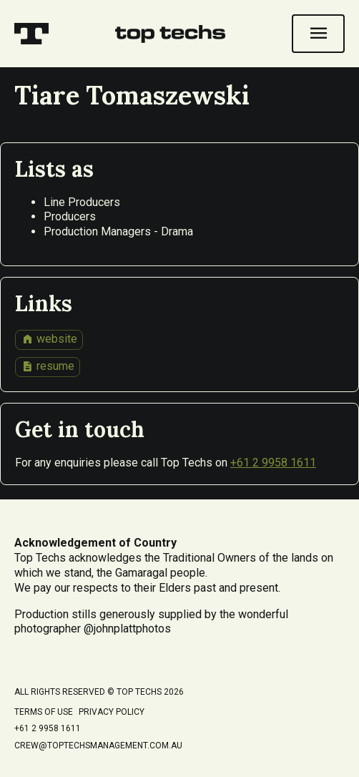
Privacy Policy (111, 712)
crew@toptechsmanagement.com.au (98, 746)
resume (47, 366)
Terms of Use (43, 712)
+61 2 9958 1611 (273, 462)
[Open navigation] (318, 33)
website (49, 339)
